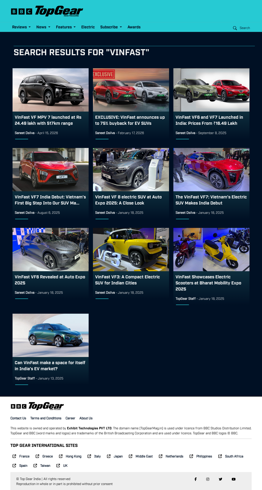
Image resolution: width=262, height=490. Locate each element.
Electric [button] (88, 26)
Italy (94, 456)
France (21, 456)
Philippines (201, 456)
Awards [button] (134, 26)
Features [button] (64, 26)
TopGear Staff (186, 298)
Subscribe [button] (109, 26)
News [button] (41, 26)
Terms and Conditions (45, 418)
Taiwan (42, 465)
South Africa (230, 456)
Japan (115, 456)
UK (61, 465)
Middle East (141, 456)
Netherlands (171, 456)
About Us (86, 418)
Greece (44, 456)
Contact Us (18, 418)
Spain (20, 465)
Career (70, 418)
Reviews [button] (20, 26)
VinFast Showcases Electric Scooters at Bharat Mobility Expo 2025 (208, 282)
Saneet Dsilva (24, 133)
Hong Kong (70, 456)
